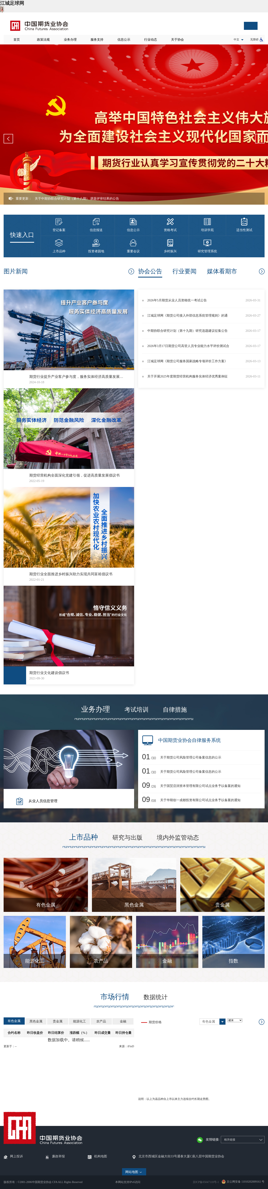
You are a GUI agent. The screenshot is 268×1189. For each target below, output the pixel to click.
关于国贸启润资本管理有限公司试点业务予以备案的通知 (200, 786)
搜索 (251, 26)
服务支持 (97, 39)
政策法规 (43, 39)
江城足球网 (12, 3)
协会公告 (150, 271)
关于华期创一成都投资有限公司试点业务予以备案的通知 (200, 800)
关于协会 (177, 39)
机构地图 (100, 1156)
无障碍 (254, 39)
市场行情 (114, 997)
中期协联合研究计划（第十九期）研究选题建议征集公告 (187, 330)
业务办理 (70, 39)
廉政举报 (58, 1156)
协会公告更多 (262, 272)
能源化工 (34, 961)
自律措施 (175, 709)
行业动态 (150, 39)
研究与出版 (127, 837)
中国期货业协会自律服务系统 (189, 740)
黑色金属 (134, 904)
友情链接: (212, 1139)
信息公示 (123, 39)
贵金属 (222, 904)
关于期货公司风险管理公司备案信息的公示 (190, 757)
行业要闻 (184, 271)
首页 (16, 39)
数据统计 (156, 997)
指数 (233, 961)
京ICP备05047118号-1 (206, 1182)
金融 (167, 961)
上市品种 (83, 837)
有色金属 (45, 904)
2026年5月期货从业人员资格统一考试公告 (177, 300)
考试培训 (136, 709)
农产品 (101, 961)
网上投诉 (16, 1156)
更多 (131, 272)
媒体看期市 (222, 271)
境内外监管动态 (178, 837)
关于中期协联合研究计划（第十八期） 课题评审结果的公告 (77, 198)
